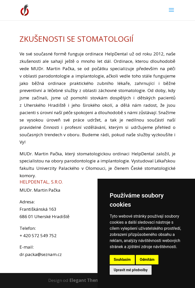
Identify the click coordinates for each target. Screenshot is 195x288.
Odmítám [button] (147, 259)
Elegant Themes (86, 280)
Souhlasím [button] (122, 259)
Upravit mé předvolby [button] (131, 270)
